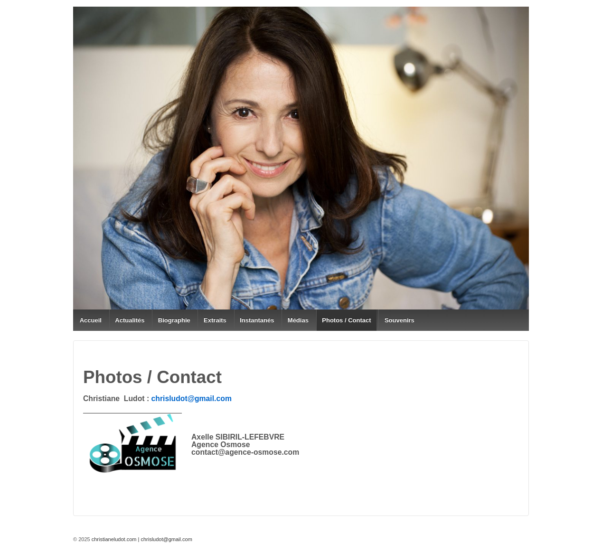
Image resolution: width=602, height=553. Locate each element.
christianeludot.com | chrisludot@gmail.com (141, 539)
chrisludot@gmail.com (191, 398)
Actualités (129, 320)
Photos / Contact (346, 320)
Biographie (174, 320)
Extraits (215, 320)
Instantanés (257, 320)
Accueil (91, 320)
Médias (298, 320)
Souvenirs (399, 320)
